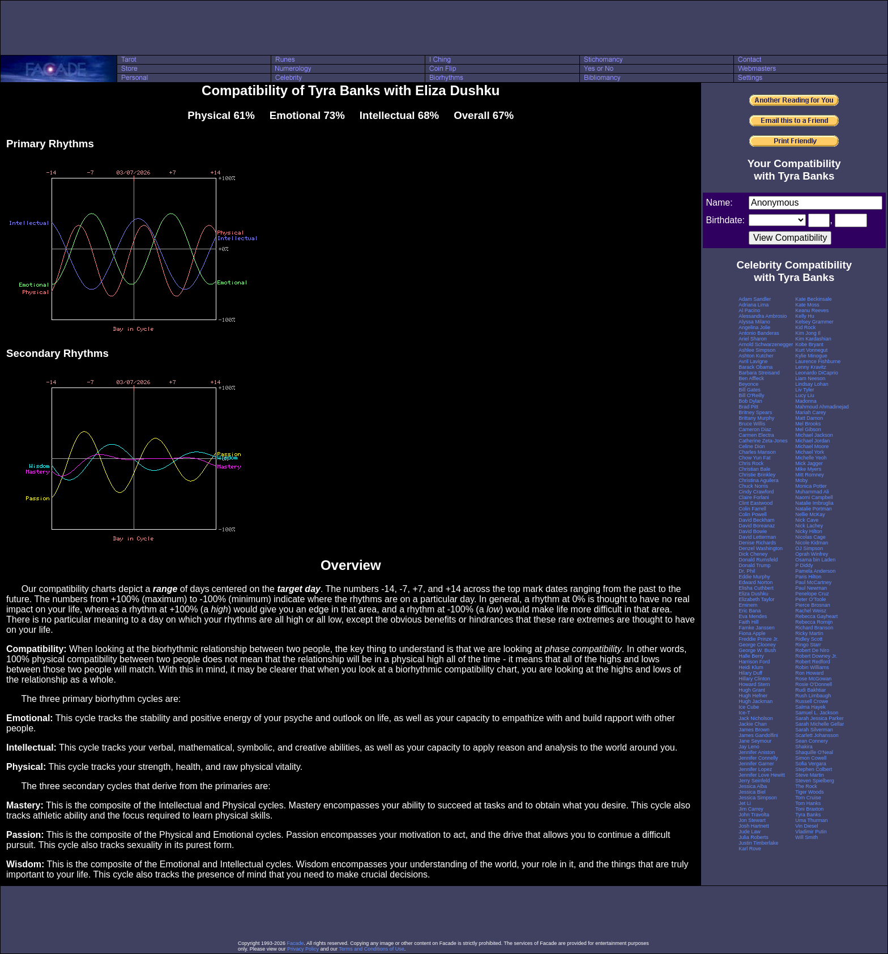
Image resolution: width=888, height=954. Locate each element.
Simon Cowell (810, 758)
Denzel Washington (760, 548)
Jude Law (749, 831)
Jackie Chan (752, 724)
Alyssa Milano (754, 322)
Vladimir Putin (811, 831)
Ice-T (744, 713)
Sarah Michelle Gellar (819, 724)
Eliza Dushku (753, 594)
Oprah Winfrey (811, 554)
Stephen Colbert (813, 769)
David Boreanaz (756, 526)
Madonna (806, 401)
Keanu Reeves (812, 310)
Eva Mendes (752, 616)
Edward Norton (755, 582)
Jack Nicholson (755, 718)
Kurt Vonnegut (811, 350)
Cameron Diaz (754, 429)
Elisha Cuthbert (756, 588)
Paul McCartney (813, 582)
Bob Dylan (750, 401)
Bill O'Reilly (751, 395)
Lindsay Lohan (812, 384)
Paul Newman (811, 588)
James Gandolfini (758, 735)
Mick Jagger (809, 463)
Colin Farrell (752, 509)
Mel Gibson (808, 429)
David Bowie (752, 531)
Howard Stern (754, 684)
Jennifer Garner (756, 763)
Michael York (809, 452)
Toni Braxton (809, 809)
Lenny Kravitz (810, 367)
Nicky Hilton (808, 531)
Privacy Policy (303, 949)
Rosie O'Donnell (813, 684)
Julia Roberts (753, 837)
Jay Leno (748, 746)
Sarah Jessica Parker (819, 718)
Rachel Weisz (810, 611)
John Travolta (753, 814)
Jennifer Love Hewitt (761, 775)
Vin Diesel (806, 826)
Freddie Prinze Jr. (758, 639)
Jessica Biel (752, 792)
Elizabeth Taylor (756, 599)
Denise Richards (757, 543)
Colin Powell (752, 514)
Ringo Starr (808, 645)
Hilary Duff (750, 673)
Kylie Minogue (811, 356)
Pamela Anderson (815, 571)
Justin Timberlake (758, 843)
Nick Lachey (809, 526)
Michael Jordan (812, 441)
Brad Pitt (748, 407)
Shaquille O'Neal (814, 752)
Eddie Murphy (754, 577)
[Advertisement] (444, 27)
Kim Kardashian (813, 339)
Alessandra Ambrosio (762, 316)
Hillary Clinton (754, 679)
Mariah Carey (810, 412)
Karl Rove (749, 848)
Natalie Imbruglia (814, 503)
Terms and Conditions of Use (371, 949)
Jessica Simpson (757, 797)
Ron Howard (809, 673)
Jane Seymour (754, 741)
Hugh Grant (751, 690)
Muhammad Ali (812, 492)
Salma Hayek (810, 707)
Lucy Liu (804, 395)
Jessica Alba (752, 786)
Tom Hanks (808, 803)
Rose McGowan (813, 679)
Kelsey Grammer (814, 322)
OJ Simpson (809, 548)
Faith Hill (748, 622)
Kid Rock (805, 327)
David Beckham (756, 520)
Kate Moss (807, 305)
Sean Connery (811, 741)
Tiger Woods (809, 792)
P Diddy (804, 565)
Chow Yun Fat (754, 458)
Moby (801, 480)
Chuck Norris (753, 486)
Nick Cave (806, 520)
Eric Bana (749, 611)
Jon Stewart (752, 820)
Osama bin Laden (815, 560)
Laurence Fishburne (817, 361)
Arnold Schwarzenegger (765, 344)
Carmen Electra (756, 435)
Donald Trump (754, 565)
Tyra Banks (808, 814)
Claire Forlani (753, 497)
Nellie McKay (810, 514)
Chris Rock (750, 463)
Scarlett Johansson (817, 735)
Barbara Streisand (759, 373)
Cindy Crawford (756, 492)
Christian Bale (754, 469)
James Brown (754, 729)
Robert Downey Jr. (816, 656)
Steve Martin (809, 775)
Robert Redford (812, 662)
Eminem (747, 605)
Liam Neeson (810, 378)
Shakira (804, 746)
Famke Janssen (756, 628)
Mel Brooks (808, 424)
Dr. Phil (746, 571)
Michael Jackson (814, 435)
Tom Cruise (808, 797)
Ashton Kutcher (756, 356)
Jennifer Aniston (756, 752)
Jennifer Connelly (758, 758)
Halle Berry (751, 656)
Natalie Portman (813, 509)
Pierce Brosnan (812, 605)
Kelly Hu (804, 316)
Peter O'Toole (810, 599)
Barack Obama (755, 367)
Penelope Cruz (812, 594)
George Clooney (757, 645)
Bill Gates (749, 390)
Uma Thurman (811, 820)
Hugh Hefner (752, 696)
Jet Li (744, 803)
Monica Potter (811, 486)
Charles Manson (757, 452)
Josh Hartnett (753, 826)
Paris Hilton (808, 577)
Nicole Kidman (811, 543)
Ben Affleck (751, 378)
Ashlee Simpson (756, 350)
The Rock (806, 786)
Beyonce (748, 384)
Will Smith (806, 837)
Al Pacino (749, 310)
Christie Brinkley (756, 475)
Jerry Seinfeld (754, 780)
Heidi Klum (750, 667)
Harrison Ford (754, 662)
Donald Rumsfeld (758, 560)
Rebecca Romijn (813, 622)
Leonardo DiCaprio (816, 373)
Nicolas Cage (810, 537)
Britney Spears (755, 412)
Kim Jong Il (808, 333)
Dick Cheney (752, 554)
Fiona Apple (752, 633)
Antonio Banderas (758, 333)
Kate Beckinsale (813, 299)
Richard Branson (814, 628)
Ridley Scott (808, 639)
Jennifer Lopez (755, 769)
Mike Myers (808, 469)
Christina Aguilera (758, 480)
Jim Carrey (750, 809)
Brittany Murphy (756, 418)
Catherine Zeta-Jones (763, 441)
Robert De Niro (812, 650)
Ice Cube (748, 707)
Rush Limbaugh (813, 696)
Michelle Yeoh (811, 458)
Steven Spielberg (814, 780)
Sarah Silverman (814, 729)
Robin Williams (812, 667)
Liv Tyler (804, 390)
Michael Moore (812, 446)
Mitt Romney (809, 475)
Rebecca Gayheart (816, 616)
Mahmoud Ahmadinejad (822, 407)
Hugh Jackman (755, 701)
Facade (295, 943)
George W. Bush (757, 650)
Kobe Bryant (809, 344)
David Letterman (757, 537)
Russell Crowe (811, 701)
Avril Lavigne (752, 361)
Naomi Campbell (814, 497)
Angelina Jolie (754, 327)
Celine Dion (751, 446)
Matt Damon (809, 418)
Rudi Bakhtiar (810, 690)
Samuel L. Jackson (816, 713)
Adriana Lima (753, 305)
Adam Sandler (754, 299)
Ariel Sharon (752, 339)
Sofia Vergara (810, 763)
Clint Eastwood (755, 503)
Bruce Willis (751, 424)
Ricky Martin (809, 633)
